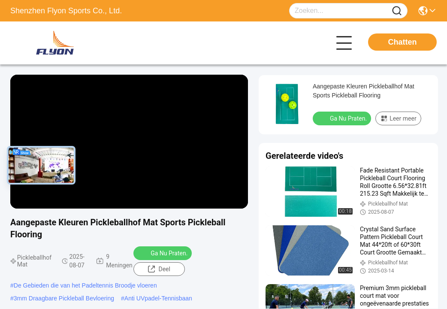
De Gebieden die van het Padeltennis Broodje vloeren (85, 285)
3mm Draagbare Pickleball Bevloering (64, 298)
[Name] (397, 11)
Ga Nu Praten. (163, 252)
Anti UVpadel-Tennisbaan (158, 298)
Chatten (402, 42)
